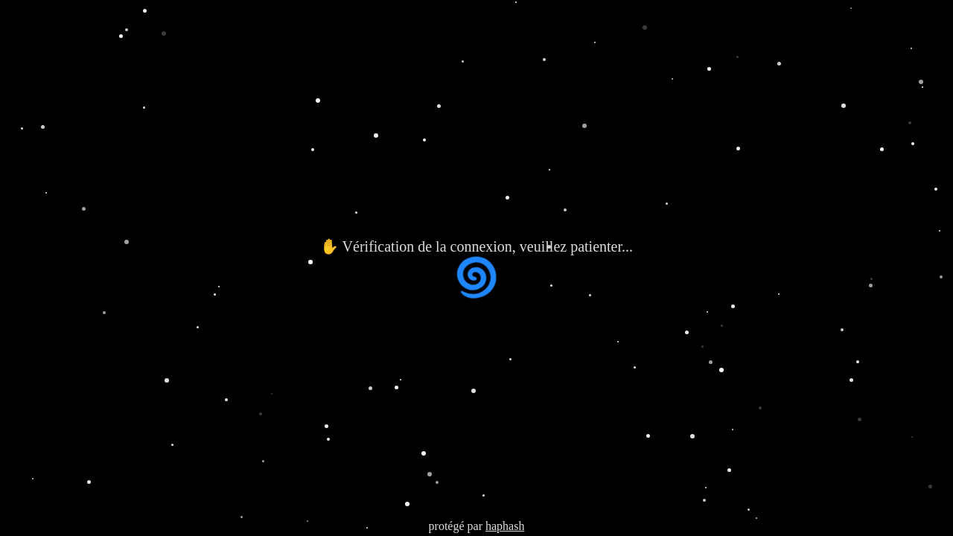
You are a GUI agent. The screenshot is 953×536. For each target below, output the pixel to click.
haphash (504, 526)
